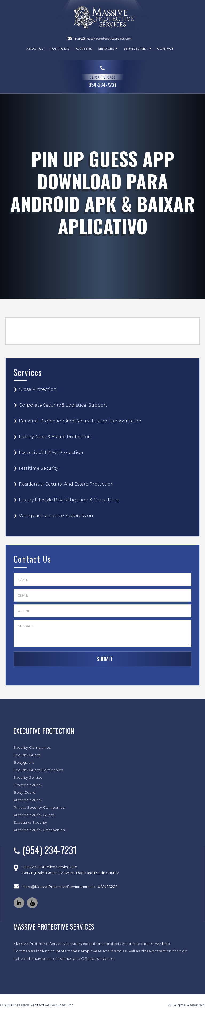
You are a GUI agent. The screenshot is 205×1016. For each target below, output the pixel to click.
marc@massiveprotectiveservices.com (103, 38)
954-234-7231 (102, 75)
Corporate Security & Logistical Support (63, 405)
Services (107, 49)
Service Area (137, 49)
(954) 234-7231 (49, 850)
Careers (84, 49)
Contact (165, 49)
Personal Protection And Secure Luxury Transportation (80, 420)
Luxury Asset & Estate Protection (55, 436)
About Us (34, 49)
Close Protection (38, 389)
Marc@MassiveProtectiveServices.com (56, 886)
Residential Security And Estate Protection (66, 484)
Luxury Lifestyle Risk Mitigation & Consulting (69, 499)
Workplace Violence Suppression (56, 515)
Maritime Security (38, 468)
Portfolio (60, 49)
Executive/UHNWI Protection (51, 452)
